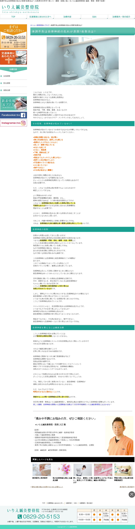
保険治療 (6, 90)
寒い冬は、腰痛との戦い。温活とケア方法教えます (83, 480)
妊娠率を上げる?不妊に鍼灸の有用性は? (103, 479)
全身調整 (6, 76)
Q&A (75, 503)
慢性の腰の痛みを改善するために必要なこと (47, 487)
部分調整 (6, 83)
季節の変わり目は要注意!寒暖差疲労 (124, 479)
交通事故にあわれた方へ (55, 503)
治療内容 (69, 503)
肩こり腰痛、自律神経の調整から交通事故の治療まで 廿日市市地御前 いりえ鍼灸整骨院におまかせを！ (72, 404)
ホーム (32, 25)
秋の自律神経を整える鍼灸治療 (62, 479)
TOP (43, 503)
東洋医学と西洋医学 (39, 478)
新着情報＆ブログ (43, 25)
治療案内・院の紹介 (86, 503)
